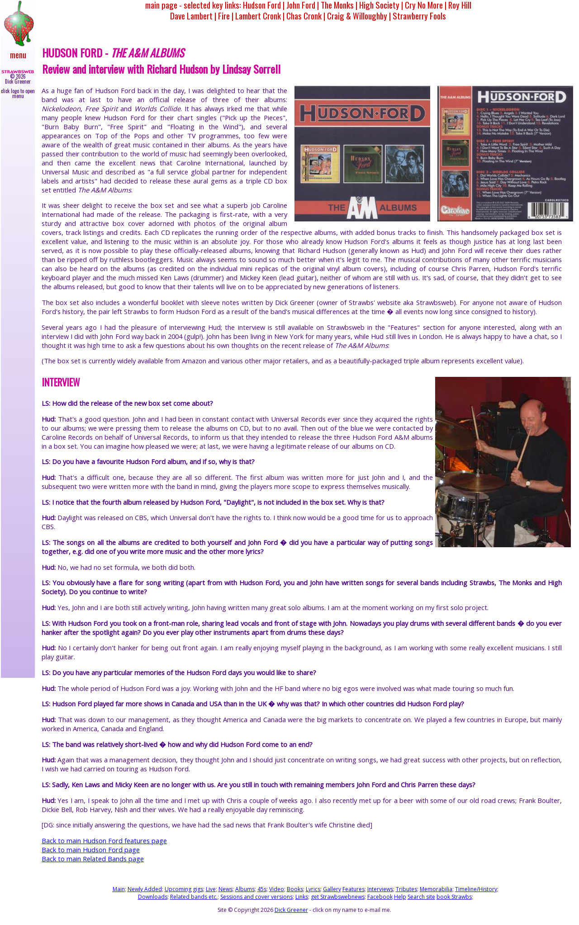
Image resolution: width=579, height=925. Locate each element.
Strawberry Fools (419, 15)
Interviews (380, 889)
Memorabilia (436, 889)
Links (301, 897)
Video (276, 889)
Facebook (380, 897)
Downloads (152, 897)
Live (211, 889)
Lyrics (313, 889)
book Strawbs (454, 897)
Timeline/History (476, 889)
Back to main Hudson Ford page (91, 849)
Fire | (225, 15)
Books (295, 889)
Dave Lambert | (193, 15)
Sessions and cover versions (256, 897)
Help (400, 897)
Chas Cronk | (305, 15)
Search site (421, 897)
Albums (245, 889)
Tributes (406, 889)
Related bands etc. (194, 897)
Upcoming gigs (184, 889)
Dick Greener (291, 910)
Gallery (332, 889)
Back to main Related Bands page (93, 858)
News (225, 889)
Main (119, 889)
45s (261, 889)
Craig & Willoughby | (359, 15)
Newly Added (145, 889)
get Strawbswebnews (338, 897)
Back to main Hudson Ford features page (104, 840)
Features (353, 889)
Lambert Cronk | (260, 15)
